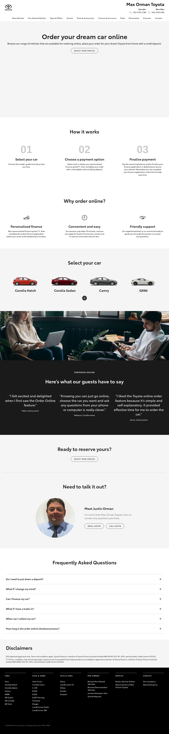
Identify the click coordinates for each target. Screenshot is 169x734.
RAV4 (34, 691)
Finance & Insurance (107, 18)
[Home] (7, 18)
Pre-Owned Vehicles (37, 18)
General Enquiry (150, 684)
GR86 (7, 694)
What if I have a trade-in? (82, 609)
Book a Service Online (125, 681)
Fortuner (36, 700)
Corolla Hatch (11, 684)
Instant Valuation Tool (97, 693)
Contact (158, 18)
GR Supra (9, 697)
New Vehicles (18, 18)
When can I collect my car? (82, 619)
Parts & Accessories (85, 18)
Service (70, 18)
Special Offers (56, 18)
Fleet (122, 18)
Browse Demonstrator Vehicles (97, 688)
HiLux (62, 681)
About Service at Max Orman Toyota (124, 686)
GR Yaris (8, 704)
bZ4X (34, 694)
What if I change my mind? (82, 589)
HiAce (62, 687)
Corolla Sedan (11, 687)
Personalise (134, 18)
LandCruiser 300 (39, 710)
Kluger (35, 704)
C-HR (34, 687)
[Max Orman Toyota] (8, 7)
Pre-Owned (93, 676)
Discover (147, 18)
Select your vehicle (84, 51)
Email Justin (94, 526)
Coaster (63, 694)
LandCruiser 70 (67, 684)
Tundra (63, 691)
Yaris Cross (37, 681)
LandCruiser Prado (40, 707)
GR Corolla (9, 700)
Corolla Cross (38, 684)
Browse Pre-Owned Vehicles (96, 682)
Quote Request (94, 696)
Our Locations (149, 681)
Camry (8, 691)
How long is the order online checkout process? (82, 629)
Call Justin (115, 526)
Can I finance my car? (82, 599)
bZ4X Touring (38, 697)
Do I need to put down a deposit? (82, 579)
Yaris (7, 681)
